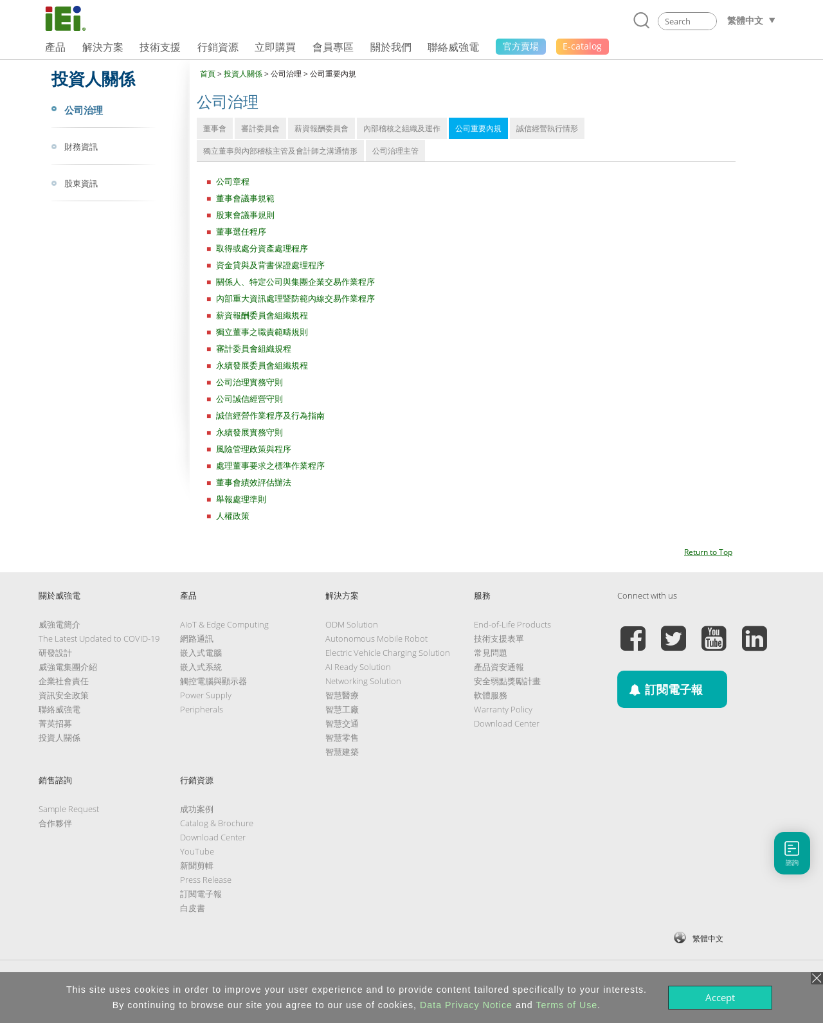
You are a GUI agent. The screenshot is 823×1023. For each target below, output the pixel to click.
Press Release (205, 879)
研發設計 (55, 652)
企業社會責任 (64, 681)
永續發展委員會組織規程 (262, 365)
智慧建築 (342, 751)
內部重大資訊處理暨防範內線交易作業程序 (295, 298)
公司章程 (232, 181)
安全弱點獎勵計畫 (507, 681)
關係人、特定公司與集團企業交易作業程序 (295, 281)
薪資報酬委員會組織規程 (262, 315)
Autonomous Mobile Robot (376, 638)
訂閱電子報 (201, 894)
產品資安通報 (499, 667)
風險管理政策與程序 (253, 449)
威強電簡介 (59, 624)
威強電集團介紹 (68, 667)
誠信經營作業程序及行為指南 (270, 415)
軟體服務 (490, 695)
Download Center (506, 723)
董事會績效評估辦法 (253, 482)
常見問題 (490, 652)
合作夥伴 (55, 823)
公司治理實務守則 (249, 382)
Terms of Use (566, 1005)
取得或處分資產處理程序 (262, 248)
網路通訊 (196, 638)
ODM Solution (351, 624)
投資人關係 (243, 73)
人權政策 (232, 515)
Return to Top (708, 552)
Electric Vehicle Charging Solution (387, 652)
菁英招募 (55, 723)
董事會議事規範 (245, 198)
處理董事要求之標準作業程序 (270, 465)
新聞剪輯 (196, 865)
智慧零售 (342, 737)
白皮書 (192, 908)
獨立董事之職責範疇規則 (262, 332)
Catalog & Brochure (216, 823)
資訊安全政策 (64, 695)
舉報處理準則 (241, 499)
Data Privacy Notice (466, 1005)
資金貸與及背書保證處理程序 (270, 265)
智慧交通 (342, 723)
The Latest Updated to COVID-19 (99, 638)
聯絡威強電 (59, 709)
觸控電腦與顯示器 (213, 681)
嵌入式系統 (201, 667)
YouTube (197, 851)
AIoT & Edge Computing (224, 624)
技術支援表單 (499, 638)
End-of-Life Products (512, 624)
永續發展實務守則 (249, 432)
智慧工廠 (342, 709)
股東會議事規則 (245, 215)
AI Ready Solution (358, 667)
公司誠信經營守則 (249, 398)
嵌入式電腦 (201, 652)
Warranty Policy (503, 709)
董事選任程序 (241, 231)
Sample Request (69, 809)
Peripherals (201, 709)
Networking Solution (363, 681)
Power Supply (205, 695)
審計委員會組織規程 (253, 348)
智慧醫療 (342, 695)
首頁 (207, 73)
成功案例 (196, 809)
